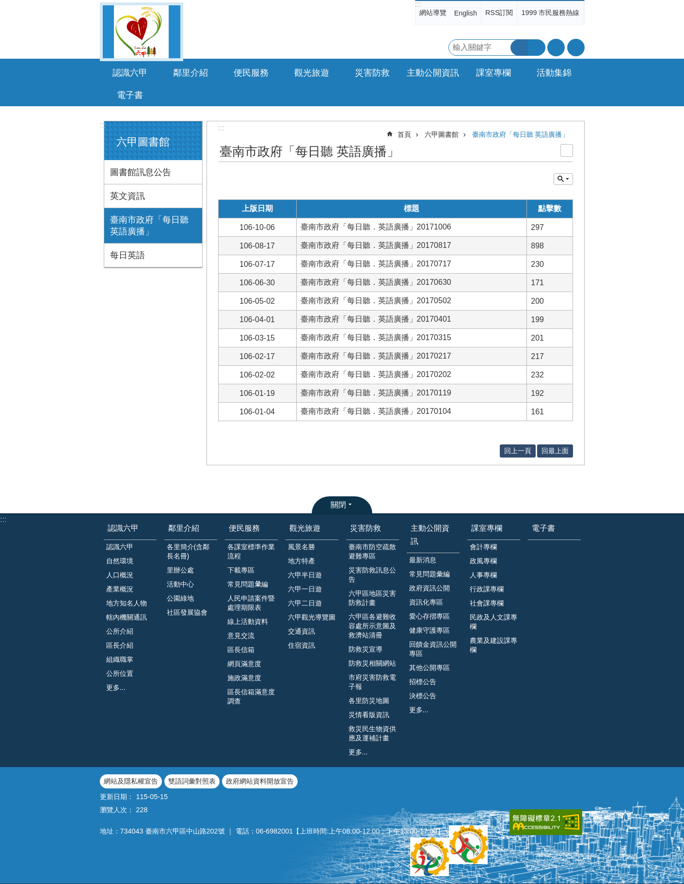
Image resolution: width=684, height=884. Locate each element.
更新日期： (117, 797)
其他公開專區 (429, 667)
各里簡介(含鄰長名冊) (188, 551)
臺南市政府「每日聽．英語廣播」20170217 (376, 356)
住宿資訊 (301, 645)
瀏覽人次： (117, 810)
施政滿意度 (244, 678)
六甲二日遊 (305, 603)
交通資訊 (301, 631)
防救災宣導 (365, 649)
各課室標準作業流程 (251, 551)
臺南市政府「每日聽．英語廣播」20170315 (376, 337)
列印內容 (566, 150)
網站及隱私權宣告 (131, 781)
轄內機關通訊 (126, 617)
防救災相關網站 (372, 663)
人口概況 (119, 575)
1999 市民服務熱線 (550, 12)
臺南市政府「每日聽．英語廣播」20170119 (376, 393)
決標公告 (422, 696)
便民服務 (244, 528)
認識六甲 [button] (129, 73)
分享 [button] (576, 47)
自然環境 (119, 561)
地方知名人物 (126, 603)
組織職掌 (119, 659)
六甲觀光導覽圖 (311, 617)
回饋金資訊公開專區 (433, 648)
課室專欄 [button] (493, 73)
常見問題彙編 (429, 574)
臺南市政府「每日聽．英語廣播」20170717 (376, 264)
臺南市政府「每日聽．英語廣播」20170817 (376, 245)
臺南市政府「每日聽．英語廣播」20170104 (376, 411)
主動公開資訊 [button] (433, 73)
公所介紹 (119, 631)
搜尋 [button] (519, 47)
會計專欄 (483, 547)
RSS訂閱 (499, 12)
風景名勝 (301, 547)
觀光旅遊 (304, 528)
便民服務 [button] (251, 73)
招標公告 (422, 682)
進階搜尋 (536, 47)
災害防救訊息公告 (372, 574)
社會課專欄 (487, 603)
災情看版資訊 (369, 715)
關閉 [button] (338, 505)
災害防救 (365, 528)
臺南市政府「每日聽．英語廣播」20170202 (376, 374)
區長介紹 (119, 645)
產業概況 (119, 589)
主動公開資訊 (430, 534)
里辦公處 (180, 570)
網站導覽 (432, 12)
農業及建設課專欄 (493, 645)
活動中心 (180, 584)
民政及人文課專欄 (493, 621)
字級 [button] (556, 47)
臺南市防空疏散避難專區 (372, 551)
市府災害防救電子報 (372, 681)
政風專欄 (483, 561)
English (465, 13)
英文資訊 (127, 196)
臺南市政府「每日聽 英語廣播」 (149, 225)
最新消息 (422, 560)
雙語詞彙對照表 (192, 781)
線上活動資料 (247, 621)
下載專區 (241, 570)
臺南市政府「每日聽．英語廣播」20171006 (376, 227)
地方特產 (301, 561)
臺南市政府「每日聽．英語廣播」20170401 (376, 319)
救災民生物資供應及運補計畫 (372, 733)
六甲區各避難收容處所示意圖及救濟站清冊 (372, 626)
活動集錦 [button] (554, 73)
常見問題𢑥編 (247, 584)
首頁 (404, 134)
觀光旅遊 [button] (311, 73)
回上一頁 (517, 451)
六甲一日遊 (305, 589)
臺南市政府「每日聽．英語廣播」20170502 (376, 300)
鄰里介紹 (183, 528)
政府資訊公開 (429, 588)
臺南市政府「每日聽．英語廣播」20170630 (376, 282)
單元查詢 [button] (563, 179)
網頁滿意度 (244, 664)
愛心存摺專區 (429, 616)
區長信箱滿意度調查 (251, 696)
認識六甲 (123, 528)
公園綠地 (180, 598)
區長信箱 (241, 650)
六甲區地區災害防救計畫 (372, 597)
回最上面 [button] (555, 451)
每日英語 (127, 255)
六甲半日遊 (305, 575)
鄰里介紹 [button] (190, 73)
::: (418, 4)
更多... (116, 687)
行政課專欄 (487, 589)
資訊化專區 (426, 602)
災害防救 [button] (372, 73)
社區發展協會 (187, 612)
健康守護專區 (429, 630)
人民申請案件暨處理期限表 (251, 602)
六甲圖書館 (143, 142)
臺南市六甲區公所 (141, 31)
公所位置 (119, 673)
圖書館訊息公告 (140, 172)
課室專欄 (486, 528)
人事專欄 (483, 575)
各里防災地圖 (369, 700)
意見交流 (241, 635)
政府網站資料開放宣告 (260, 781)
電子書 (130, 95)
